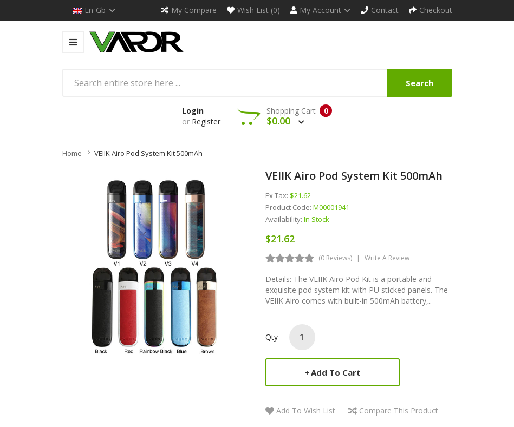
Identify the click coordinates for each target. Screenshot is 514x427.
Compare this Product (398, 410)
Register (206, 121)
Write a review (387, 257)
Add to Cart (336, 372)
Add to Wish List (305, 410)
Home (72, 153)
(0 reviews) (335, 257)
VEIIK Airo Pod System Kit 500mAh (148, 153)
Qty (271, 337)
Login (193, 111)
